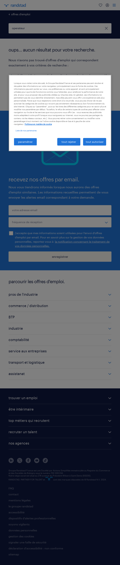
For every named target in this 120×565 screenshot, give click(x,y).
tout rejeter (69, 141)
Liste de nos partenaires (26, 130)
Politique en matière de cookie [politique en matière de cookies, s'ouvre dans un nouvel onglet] (38, 124)
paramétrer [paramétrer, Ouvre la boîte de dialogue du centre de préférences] (25, 141)
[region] (60, 113)
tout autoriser (95, 141)
